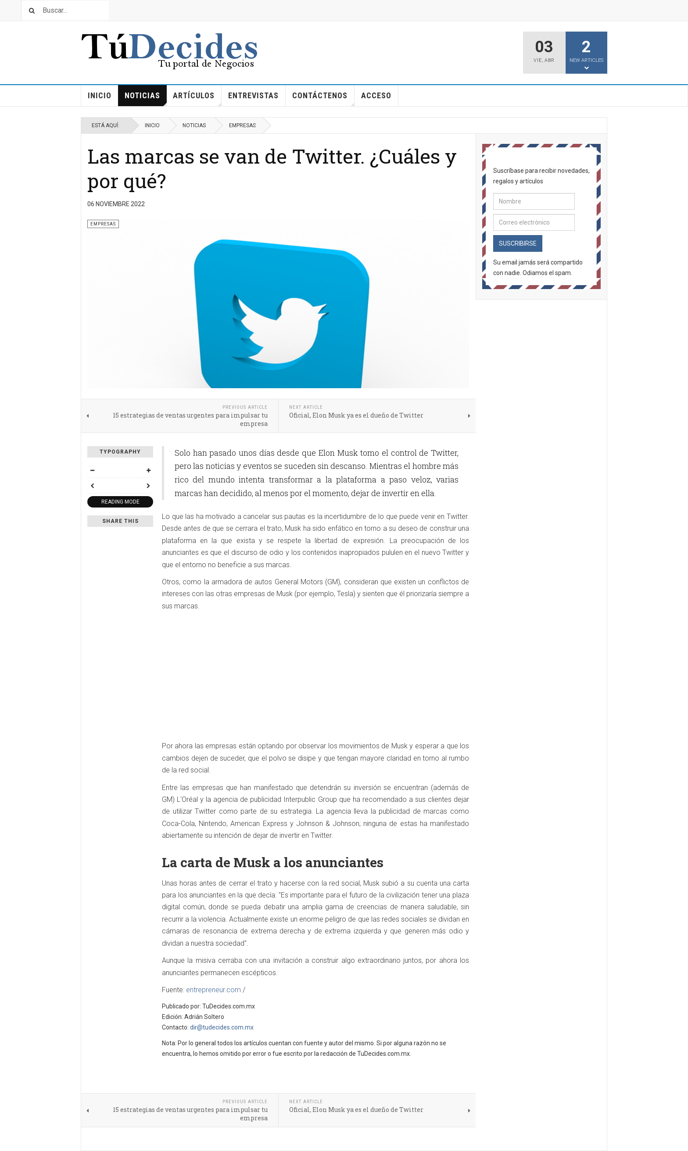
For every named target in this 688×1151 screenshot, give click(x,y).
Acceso (376, 95)
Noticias (146, 98)
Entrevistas (253, 95)
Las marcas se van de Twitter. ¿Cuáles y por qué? (272, 168)
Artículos (197, 98)
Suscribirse (518, 243)
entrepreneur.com (213, 990)
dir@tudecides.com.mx (222, 1027)
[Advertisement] (315, 678)
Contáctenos (323, 98)
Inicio (99, 95)
